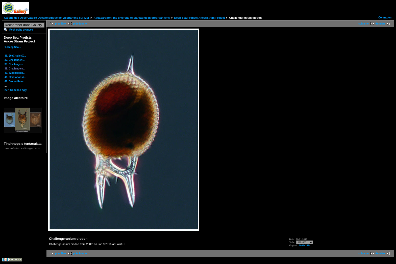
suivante (363, 23)
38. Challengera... (15, 64)
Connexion (384, 17)
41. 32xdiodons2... (15, 77)
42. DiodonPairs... (15, 81)
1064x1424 (304, 245)
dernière (380, 23)
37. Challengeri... (14, 60)
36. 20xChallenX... (15, 55)
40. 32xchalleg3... (15, 72)
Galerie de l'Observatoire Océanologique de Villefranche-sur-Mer (46, 17)
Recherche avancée (21, 29)
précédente (80, 23)
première (60, 23)
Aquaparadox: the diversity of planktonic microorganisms (131, 17)
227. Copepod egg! (16, 90)
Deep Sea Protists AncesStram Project (199, 17)
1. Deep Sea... (13, 47)
